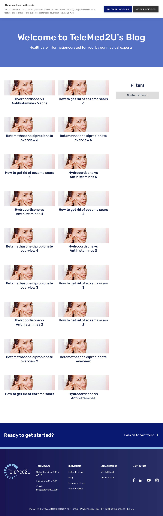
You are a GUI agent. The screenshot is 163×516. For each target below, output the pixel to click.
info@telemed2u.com (47, 489)
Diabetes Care (108, 477)
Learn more (69, 13)
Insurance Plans (76, 483)
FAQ (70, 477)
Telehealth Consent (115, 509)
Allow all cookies (118, 9)
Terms (74, 509)
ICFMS (130, 509)
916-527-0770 (49, 481)
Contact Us (139, 466)
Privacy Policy (87, 509)
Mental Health (108, 472)
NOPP (99, 509)
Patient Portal (75, 488)
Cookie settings (146, 9)
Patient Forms (75, 472)
